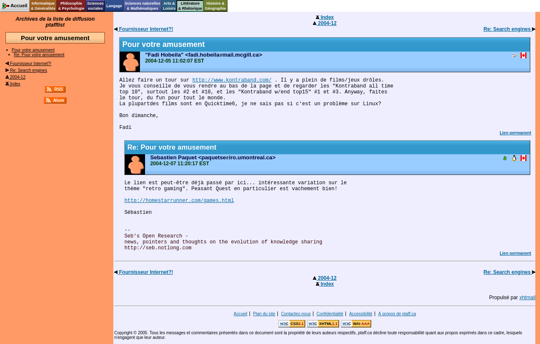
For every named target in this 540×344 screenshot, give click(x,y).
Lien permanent (515, 133)
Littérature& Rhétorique (190, 6)
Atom (58, 100)
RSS (58, 89)
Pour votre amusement (33, 50)
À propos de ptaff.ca (397, 313)
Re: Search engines (26, 70)
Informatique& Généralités (43, 6)
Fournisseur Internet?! (28, 63)
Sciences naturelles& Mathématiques (142, 6)
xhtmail (527, 297)
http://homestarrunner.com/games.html (179, 201)
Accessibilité (361, 313)
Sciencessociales (95, 6)
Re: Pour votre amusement (39, 54)
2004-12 (15, 77)
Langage (114, 6)
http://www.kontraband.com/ (231, 80)
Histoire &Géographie (215, 6)
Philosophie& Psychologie (71, 6)
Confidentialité (329, 313)
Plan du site (264, 313)
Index (12, 84)
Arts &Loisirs (169, 6)
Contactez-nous (296, 313)
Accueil (240, 313)
